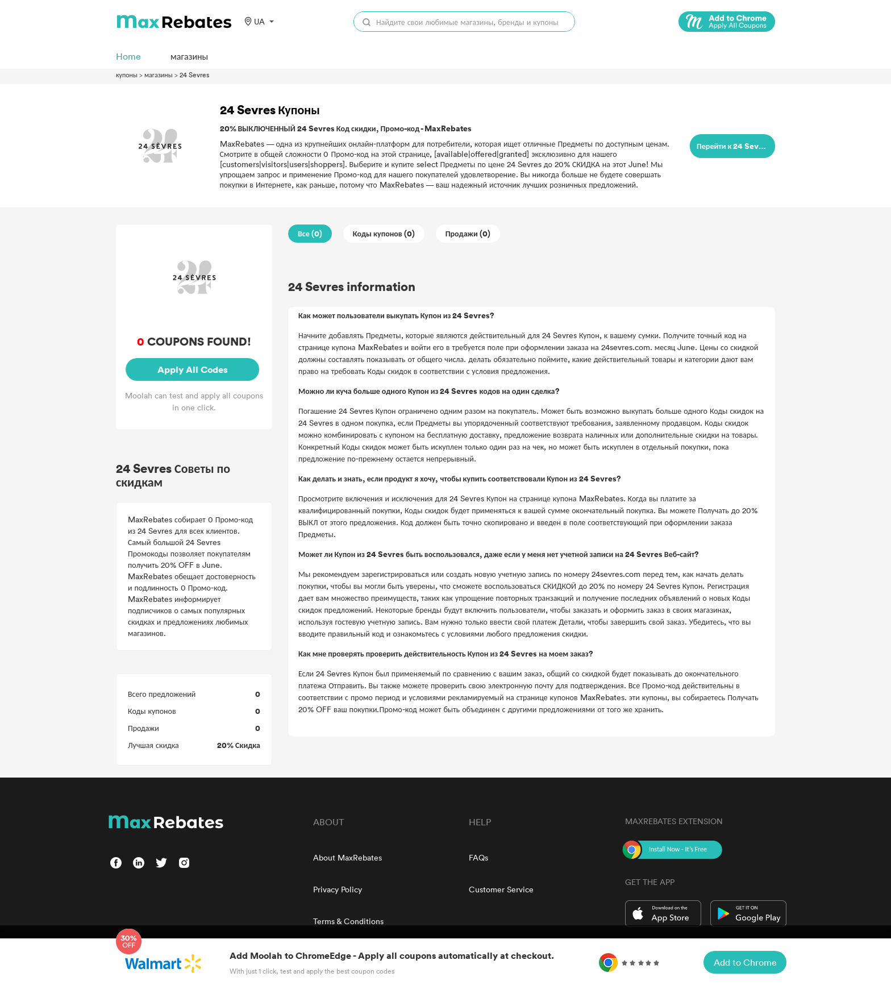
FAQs (478, 857)
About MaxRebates (347, 857)
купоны (127, 74)
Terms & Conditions (348, 921)
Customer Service (501, 889)
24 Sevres (194, 74)
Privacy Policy (337, 889)
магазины (158, 74)
